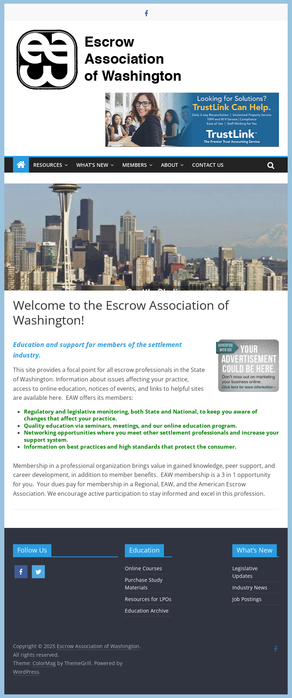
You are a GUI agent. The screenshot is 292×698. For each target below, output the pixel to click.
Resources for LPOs (148, 599)
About (169, 164)
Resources (47, 164)
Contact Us (208, 164)
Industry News (249, 587)
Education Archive (147, 610)
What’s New (92, 164)
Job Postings (247, 599)
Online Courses (143, 568)
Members (134, 164)
